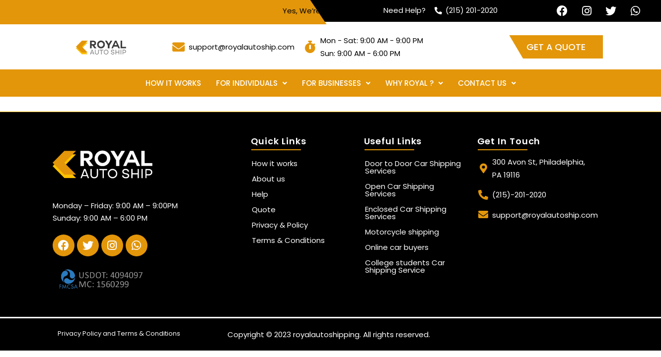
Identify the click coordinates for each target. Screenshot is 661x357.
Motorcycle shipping (402, 232)
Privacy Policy (79, 333)
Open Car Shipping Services (399, 190)
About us (268, 179)
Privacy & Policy (280, 225)
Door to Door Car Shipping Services (413, 167)
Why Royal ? (414, 83)
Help (260, 194)
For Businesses (336, 83)
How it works (173, 83)
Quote (264, 209)
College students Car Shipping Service (405, 266)
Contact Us (487, 83)
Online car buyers (397, 247)
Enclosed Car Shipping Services (405, 213)
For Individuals (251, 83)
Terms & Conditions (288, 240)
